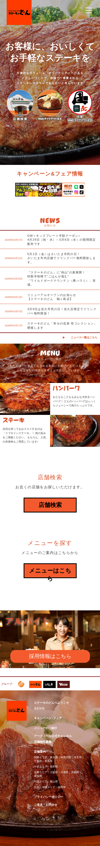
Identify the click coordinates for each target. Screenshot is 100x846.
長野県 (54, 766)
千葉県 (38, 761)
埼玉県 (78, 757)
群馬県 (49, 761)
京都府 (75, 772)
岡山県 (54, 781)
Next (92, 191)
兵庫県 (64, 772)
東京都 (54, 757)
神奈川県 (65, 757)
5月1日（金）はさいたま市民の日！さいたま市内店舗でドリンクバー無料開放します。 (61, 258)
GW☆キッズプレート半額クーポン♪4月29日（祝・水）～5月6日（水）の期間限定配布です (61, 239)
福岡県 (62, 787)
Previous (7, 191)
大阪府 (54, 772)
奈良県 (38, 775)
